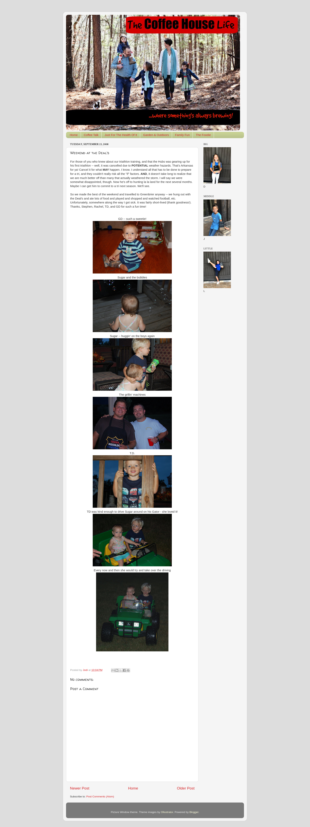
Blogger (193, 812)
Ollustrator (167, 812)
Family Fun (182, 135)
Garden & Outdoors (156, 135)
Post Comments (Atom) (100, 796)
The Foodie (203, 135)
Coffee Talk (91, 135)
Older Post (186, 788)
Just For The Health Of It (121, 135)
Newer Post (79, 788)
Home (74, 135)
